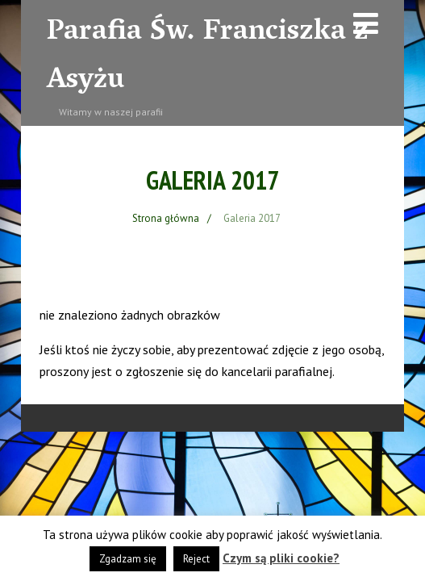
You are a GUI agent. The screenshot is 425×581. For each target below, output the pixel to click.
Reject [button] (196, 559)
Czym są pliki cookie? (281, 558)
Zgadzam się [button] (127, 559)
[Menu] (365, 23)
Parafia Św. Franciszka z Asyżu (208, 57)
